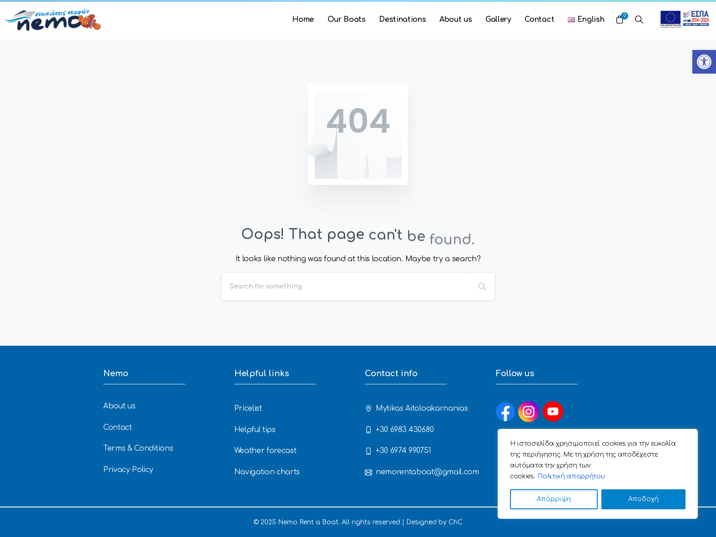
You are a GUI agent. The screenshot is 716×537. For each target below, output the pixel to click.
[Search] (346, 286)
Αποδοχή (643, 499)
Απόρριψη (554, 499)
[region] (598, 474)
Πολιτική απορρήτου (571, 476)
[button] (704, 62)
